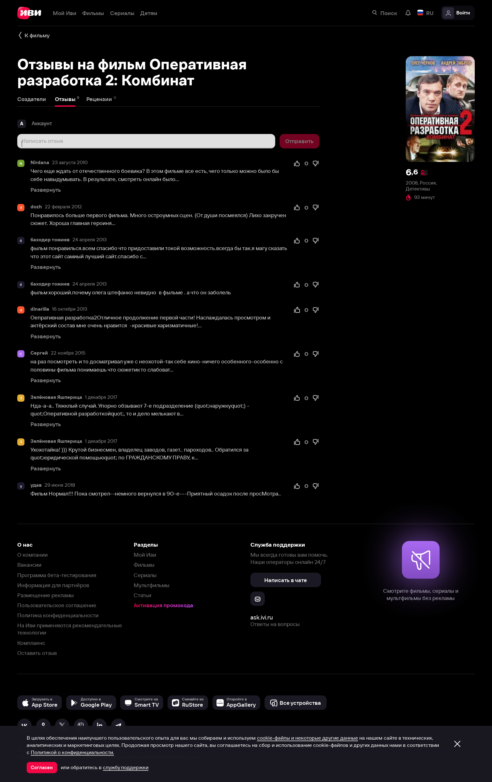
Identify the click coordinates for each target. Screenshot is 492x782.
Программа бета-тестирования (56, 575)
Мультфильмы (151, 585)
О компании (32, 555)
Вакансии (29, 565)
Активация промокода (163, 605)
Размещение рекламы (45, 595)
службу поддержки (125, 767)
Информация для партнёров (53, 585)
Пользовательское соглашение (56, 605)
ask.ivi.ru (261, 617)
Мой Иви (145, 555)
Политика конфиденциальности (58, 615)
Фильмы (144, 565)
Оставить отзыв (37, 653)
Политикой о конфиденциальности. (72, 752)
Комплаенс (31, 643)
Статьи (142, 595)
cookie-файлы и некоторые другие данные (307, 738)
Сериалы (145, 575)
